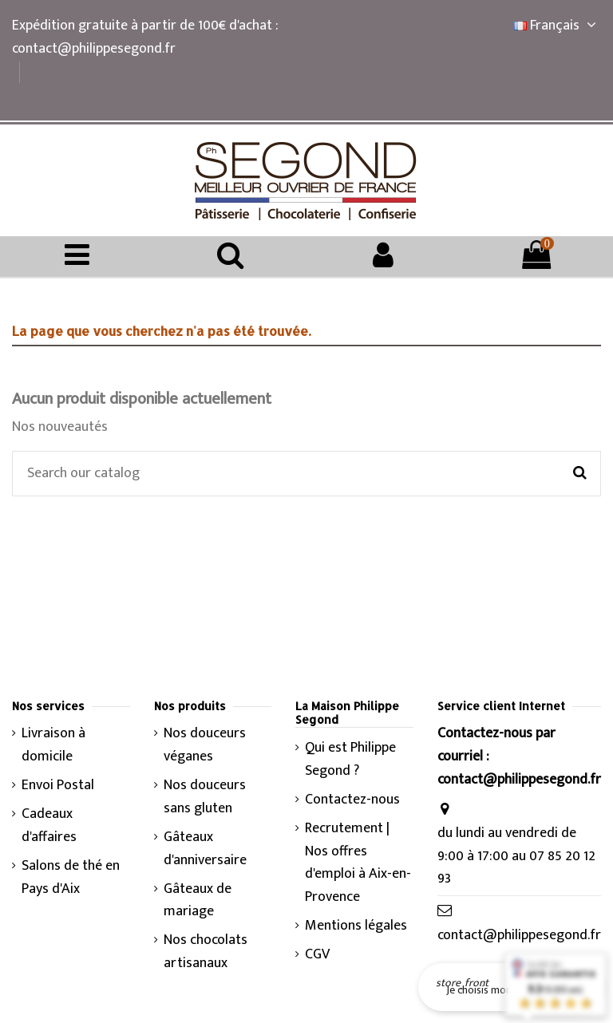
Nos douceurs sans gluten (205, 797)
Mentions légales (356, 926)
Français (557, 26)
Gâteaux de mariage (197, 901)
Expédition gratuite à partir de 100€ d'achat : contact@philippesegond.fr (145, 37)
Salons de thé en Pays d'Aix (71, 878)
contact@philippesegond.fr (519, 935)
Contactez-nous (352, 800)
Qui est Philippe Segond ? (350, 760)
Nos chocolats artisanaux (205, 952)
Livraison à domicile (53, 745)
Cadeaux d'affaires (49, 826)
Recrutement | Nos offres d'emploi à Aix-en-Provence (358, 863)
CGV (317, 954)
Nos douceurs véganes (205, 745)
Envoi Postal (58, 785)
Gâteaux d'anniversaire (205, 849)
